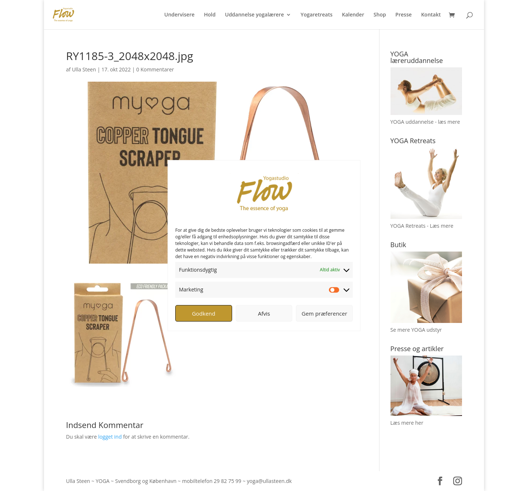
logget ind (110, 436)
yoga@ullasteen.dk (269, 480)
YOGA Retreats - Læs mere (422, 225)
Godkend (203, 313)
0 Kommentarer (155, 69)
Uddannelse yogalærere (254, 15)
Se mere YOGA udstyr (416, 329)
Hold (210, 15)
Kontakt (431, 15)
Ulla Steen (84, 69)
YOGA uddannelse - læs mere (425, 121)
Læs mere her (406, 422)
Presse (403, 15)
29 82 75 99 (227, 480)
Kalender (353, 15)
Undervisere (179, 15)
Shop (380, 15)
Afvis (264, 313)
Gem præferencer (324, 313)
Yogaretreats (317, 15)
